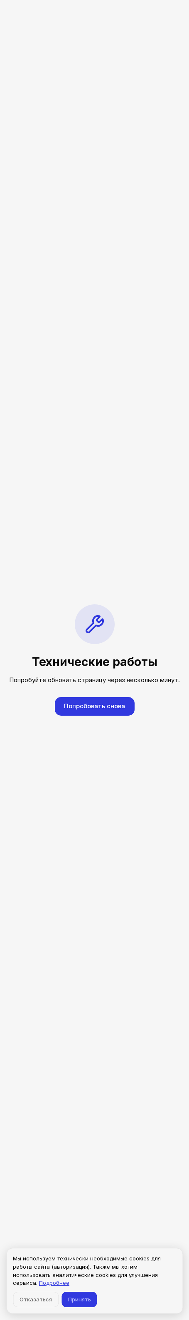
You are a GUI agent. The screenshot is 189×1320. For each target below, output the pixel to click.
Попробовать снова (94, 706)
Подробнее (54, 1282)
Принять (79, 1299)
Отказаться (36, 1299)
